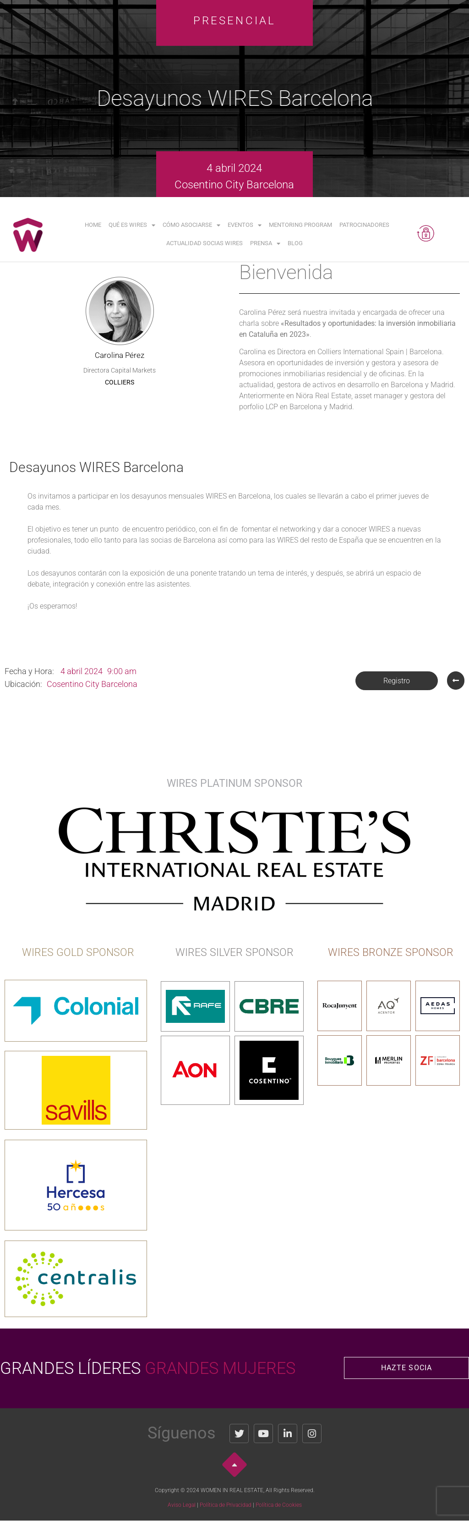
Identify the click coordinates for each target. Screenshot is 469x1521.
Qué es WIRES (132, 225)
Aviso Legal (182, 1505)
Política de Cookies (279, 1505)
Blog (295, 243)
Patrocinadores (364, 224)
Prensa (265, 243)
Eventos (245, 225)
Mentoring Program (300, 224)
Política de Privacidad (225, 1505)
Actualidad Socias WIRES (204, 243)
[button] (396, 680)
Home (93, 224)
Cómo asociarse (191, 225)
